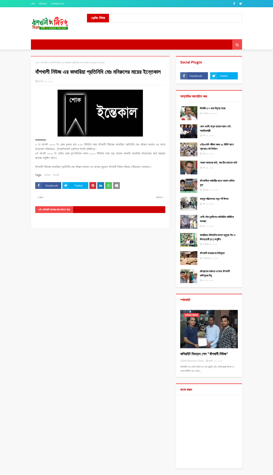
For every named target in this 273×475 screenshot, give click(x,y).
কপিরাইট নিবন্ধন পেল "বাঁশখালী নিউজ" (204, 353)
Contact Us (57, 3)
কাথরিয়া (47, 175)
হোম (33, 3)
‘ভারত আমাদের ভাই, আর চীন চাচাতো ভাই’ (219, 162)
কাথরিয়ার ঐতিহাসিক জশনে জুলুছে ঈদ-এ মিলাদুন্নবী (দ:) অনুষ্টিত (217, 237)
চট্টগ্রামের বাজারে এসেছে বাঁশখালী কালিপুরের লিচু (215, 273)
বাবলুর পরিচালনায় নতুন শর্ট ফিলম (214, 199)
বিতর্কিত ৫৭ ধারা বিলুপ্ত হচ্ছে (212, 108)
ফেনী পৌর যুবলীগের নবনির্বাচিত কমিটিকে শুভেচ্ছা (217, 219)
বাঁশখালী (44, 62)
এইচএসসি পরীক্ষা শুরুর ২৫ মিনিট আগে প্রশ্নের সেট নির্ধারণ (217, 146)
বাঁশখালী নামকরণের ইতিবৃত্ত (212, 253)
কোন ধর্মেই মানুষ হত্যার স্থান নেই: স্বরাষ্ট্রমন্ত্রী (215, 128)
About (42, 3)
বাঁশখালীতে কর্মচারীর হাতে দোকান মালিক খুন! (217, 183)
